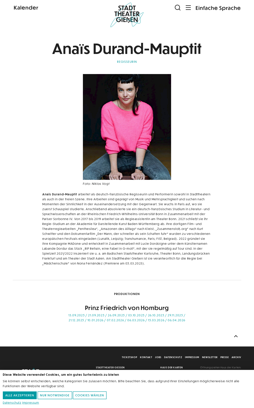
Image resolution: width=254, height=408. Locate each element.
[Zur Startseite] (127, 15)
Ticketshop (129, 357)
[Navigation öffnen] (188, 7)
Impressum (192, 357)
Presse (224, 357)
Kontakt (146, 357)
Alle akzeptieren (19, 395)
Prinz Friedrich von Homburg (127, 307)
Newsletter (210, 357)
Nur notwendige (55, 395)
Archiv (236, 357)
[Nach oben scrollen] (236, 336)
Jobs (158, 357)
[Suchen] (178, 7)
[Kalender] (51, 7)
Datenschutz (173, 357)
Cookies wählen (89, 395)
